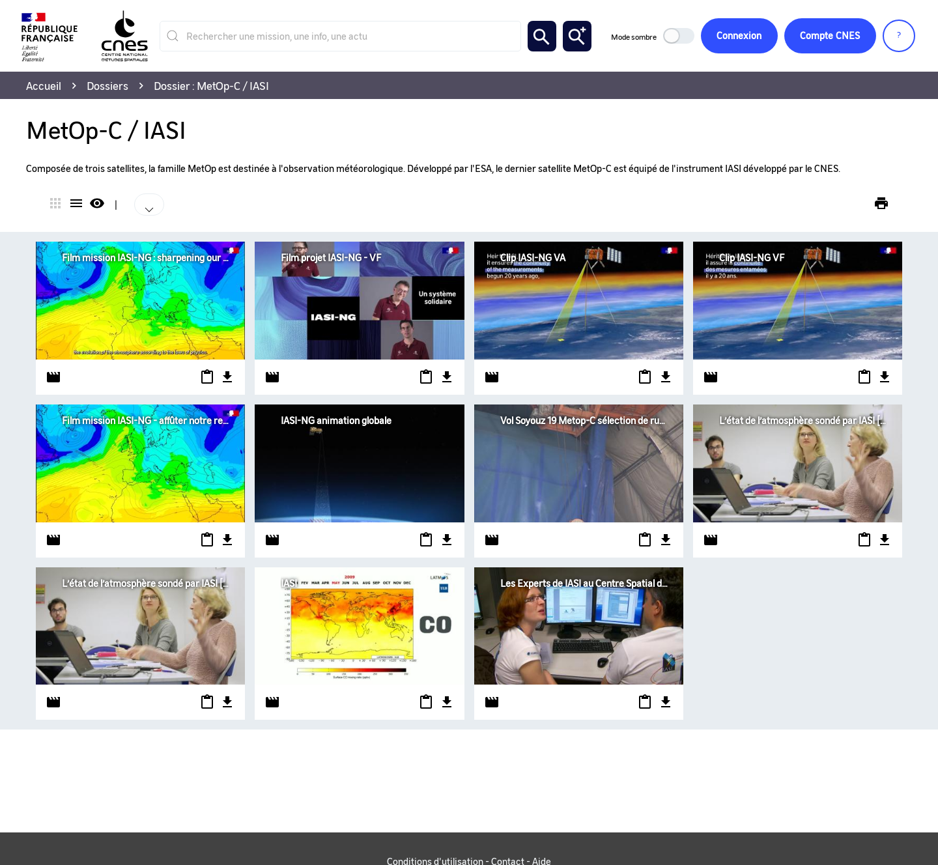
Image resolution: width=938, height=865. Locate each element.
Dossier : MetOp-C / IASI (211, 85)
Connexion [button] (738, 35)
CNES (830, 36)
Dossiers (107, 85)
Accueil (43, 85)
